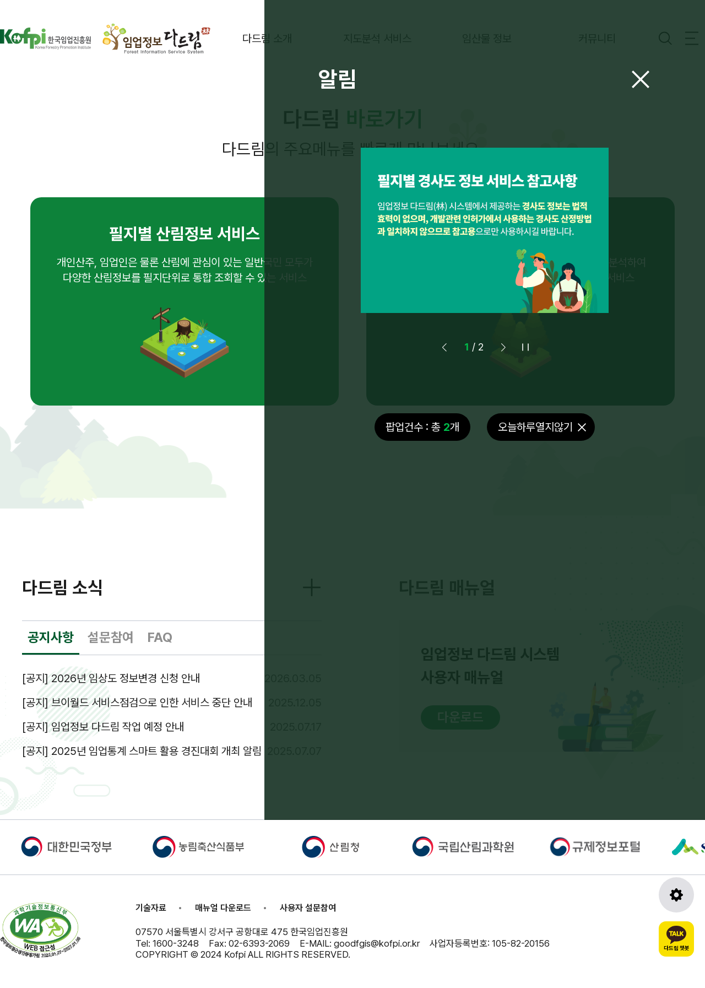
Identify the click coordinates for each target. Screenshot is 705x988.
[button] (503, 347)
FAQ (160, 637)
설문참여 (111, 637)
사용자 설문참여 (308, 908)
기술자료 (150, 908)
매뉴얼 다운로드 (223, 908)
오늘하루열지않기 (535, 427)
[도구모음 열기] (676, 895)
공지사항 (51, 637)
